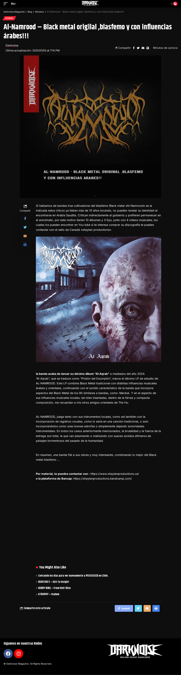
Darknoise (12, 45)
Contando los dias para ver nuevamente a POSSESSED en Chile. (73, 576)
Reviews (9, 18)
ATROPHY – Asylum (48, 594)
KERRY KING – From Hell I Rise (54, 588)
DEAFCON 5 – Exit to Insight (53, 582)
